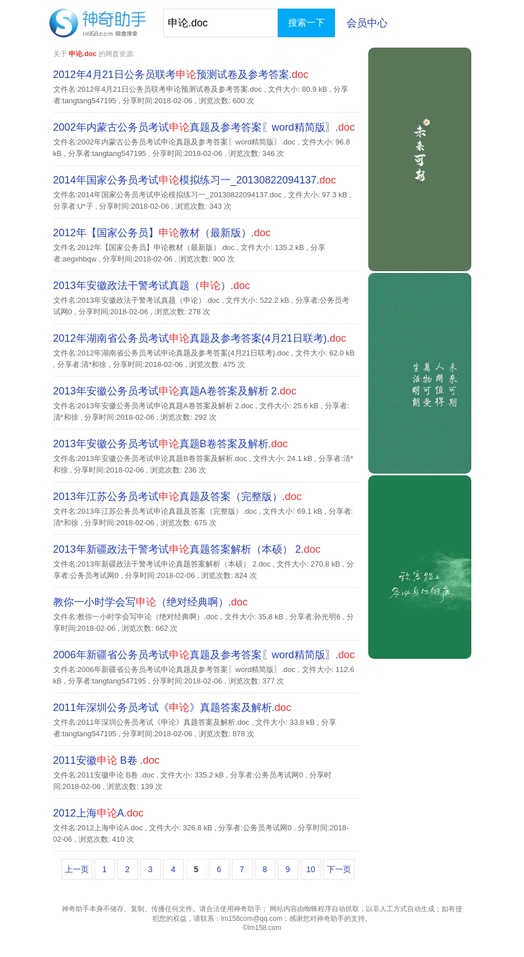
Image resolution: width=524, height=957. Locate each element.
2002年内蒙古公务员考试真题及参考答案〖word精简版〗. (204, 127)
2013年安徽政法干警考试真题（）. (151, 285)
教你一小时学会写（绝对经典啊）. (150, 602)
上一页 (77, 869)
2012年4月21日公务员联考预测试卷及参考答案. (181, 74)
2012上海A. (98, 813)
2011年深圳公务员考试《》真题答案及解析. (172, 707)
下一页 (339, 869)
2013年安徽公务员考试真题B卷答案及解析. (170, 444)
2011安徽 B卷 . (106, 760)
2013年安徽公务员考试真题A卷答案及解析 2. (175, 391)
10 (311, 869)
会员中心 (367, 23)
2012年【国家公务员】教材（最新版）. (162, 233)
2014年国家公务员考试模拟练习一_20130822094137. (194, 180)
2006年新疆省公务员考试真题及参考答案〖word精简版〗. (204, 655)
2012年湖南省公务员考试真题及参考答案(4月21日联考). (199, 338)
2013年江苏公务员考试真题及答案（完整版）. (177, 496)
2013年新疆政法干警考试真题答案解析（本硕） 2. (187, 549)
